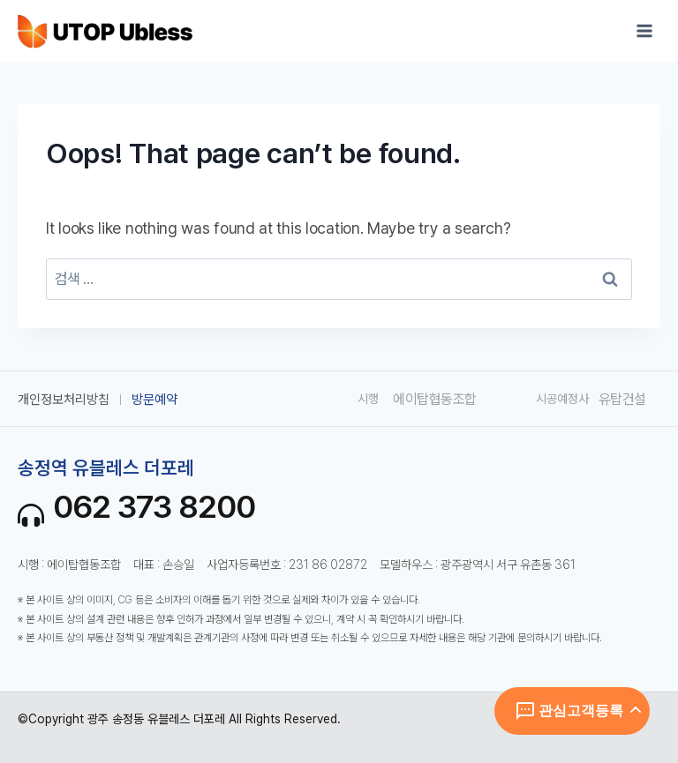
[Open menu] (644, 30)
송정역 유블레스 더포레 (106, 467)
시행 (368, 399)
